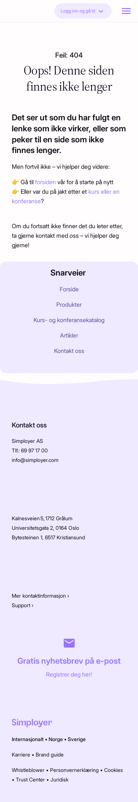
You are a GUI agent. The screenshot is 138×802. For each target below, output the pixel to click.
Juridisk (59, 779)
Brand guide (50, 754)
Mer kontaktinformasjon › (40, 596)
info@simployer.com (35, 460)
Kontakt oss (69, 350)
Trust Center (30, 779)
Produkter (69, 304)
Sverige (77, 739)
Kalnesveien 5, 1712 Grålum (42, 518)
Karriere (21, 754)
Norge (56, 739)
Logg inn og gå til (83, 11)
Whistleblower (28, 770)
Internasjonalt (28, 739)
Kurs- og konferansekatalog (69, 320)
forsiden (46, 182)
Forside (69, 289)
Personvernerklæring (74, 770)
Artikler (69, 335)
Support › (22, 605)
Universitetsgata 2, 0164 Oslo (45, 528)
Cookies (113, 770)
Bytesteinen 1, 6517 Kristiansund (48, 537)
